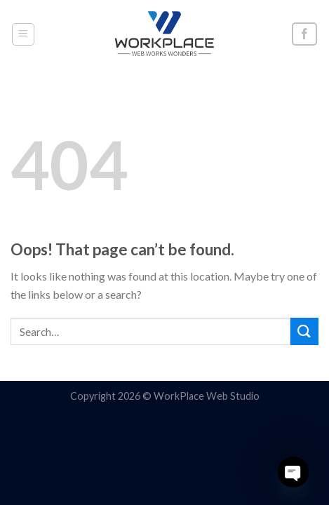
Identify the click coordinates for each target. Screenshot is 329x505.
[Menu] (23, 34)
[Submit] (304, 331)
